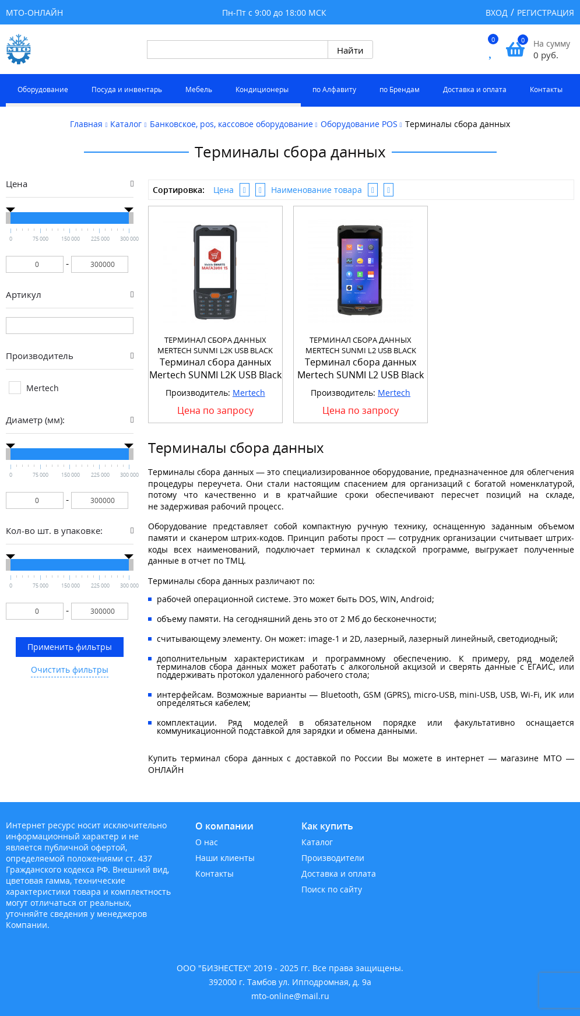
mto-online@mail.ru (290, 995)
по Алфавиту (334, 89)
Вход (497, 12)
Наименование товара (316, 189)
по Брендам (399, 89)
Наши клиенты (225, 857)
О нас (206, 842)
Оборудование (42, 89)
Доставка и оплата (475, 89)
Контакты (546, 89)
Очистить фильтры (69, 669)
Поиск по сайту (331, 889)
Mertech (249, 392)
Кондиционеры (262, 89)
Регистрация (545, 12)
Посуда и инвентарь (127, 89)
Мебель (198, 89)
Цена (223, 189)
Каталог (317, 842)
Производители (332, 857)
